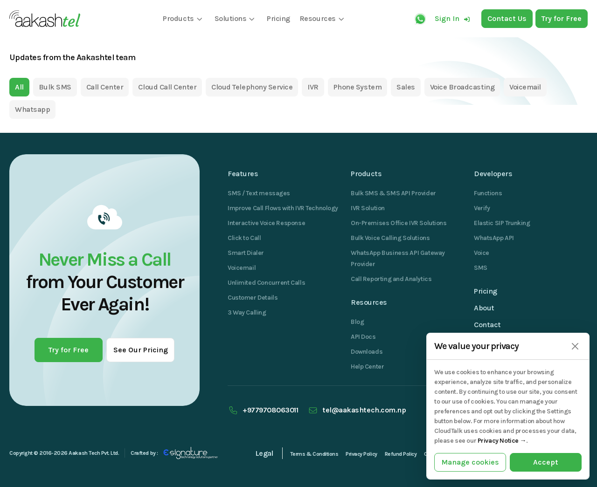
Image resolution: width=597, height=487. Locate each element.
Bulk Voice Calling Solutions (390, 238)
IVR (313, 86)
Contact (487, 324)
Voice (481, 253)
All (19, 86)
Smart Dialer (246, 253)
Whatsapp (32, 109)
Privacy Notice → (502, 441)
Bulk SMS (55, 86)
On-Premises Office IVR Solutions (399, 223)
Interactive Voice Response (266, 223)
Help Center (367, 366)
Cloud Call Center (167, 86)
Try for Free (69, 349)
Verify (482, 208)
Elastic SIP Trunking (502, 223)
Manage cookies (470, 462)
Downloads (366, 352)
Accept (545, 462)
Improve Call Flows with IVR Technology (283, 208)
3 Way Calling (247, 312)
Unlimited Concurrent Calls (266, 283)
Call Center (105, 86)
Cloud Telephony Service (251, 86)
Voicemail (525, 86)
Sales (405, 86)
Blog (357, 322)
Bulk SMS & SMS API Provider (393, 193)
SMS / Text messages (259, 193)
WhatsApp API (494, 238)
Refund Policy (401, 454)
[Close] (575, 346)
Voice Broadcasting (462, 86)
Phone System (357, 86)
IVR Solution (368, 208)
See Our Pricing (140, 349)
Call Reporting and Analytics (391, 279)
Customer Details (253, 298)
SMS (480, 268)
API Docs (363, 337)
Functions (488, 193)
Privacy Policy (361, 454)
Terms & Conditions (314, 454)
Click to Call (244, 238)
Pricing (485, 291)
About (484, 307)
